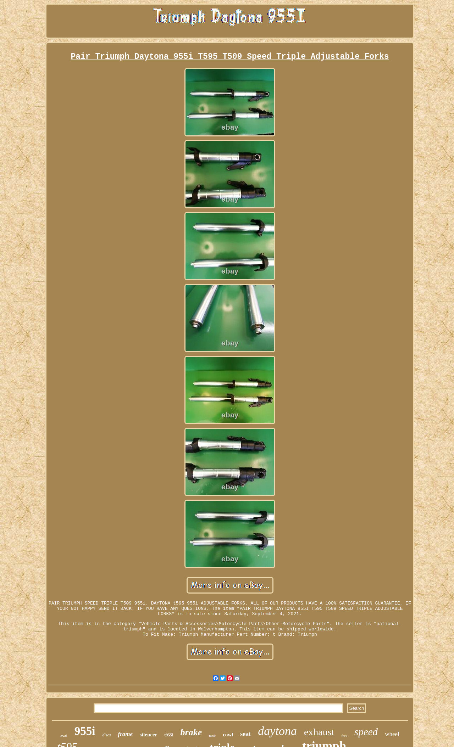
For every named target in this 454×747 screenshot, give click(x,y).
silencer (148, 734)
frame (125, 734)
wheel (392, 734)
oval (63, 736)
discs (107, 734)
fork (344, 736)
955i (84, 731)
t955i (168, 734)
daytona (277, 730)
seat (245, 733)
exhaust (319, 731)
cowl (228, 734)
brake (191, 732)
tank (212, 736)
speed (366, 731)
